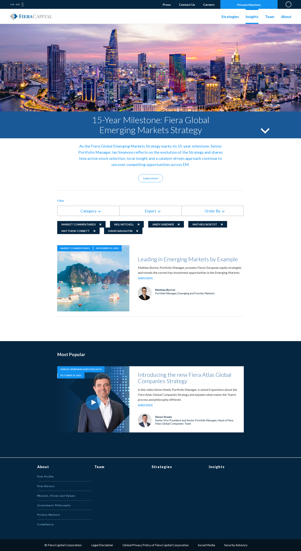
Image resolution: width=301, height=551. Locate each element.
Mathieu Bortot (205, 224)
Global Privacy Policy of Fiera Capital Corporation (155, 545)
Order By (212, 211)
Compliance (45, 524)
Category (88, 211)
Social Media (206, 545)
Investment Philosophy (54, 505)
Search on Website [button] (288, 4)
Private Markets (249, 5)
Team (269, 16)
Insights (252, 16)
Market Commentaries (78, 224)
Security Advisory (235, 545)
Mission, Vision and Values (56, 495)
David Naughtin (120, 231)
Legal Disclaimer (102, 545)
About (286, 16)
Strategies (230, 16)
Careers (209, 3)
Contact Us (187, 4)
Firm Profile (45, 476)
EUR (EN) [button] (15, 4)
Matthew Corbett (75, 231)
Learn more (153, 178)
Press (167, 4)
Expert (150, 211)
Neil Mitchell (124, 224)
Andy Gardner (163, 224)
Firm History (46, 486)
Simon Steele (163, 416)
